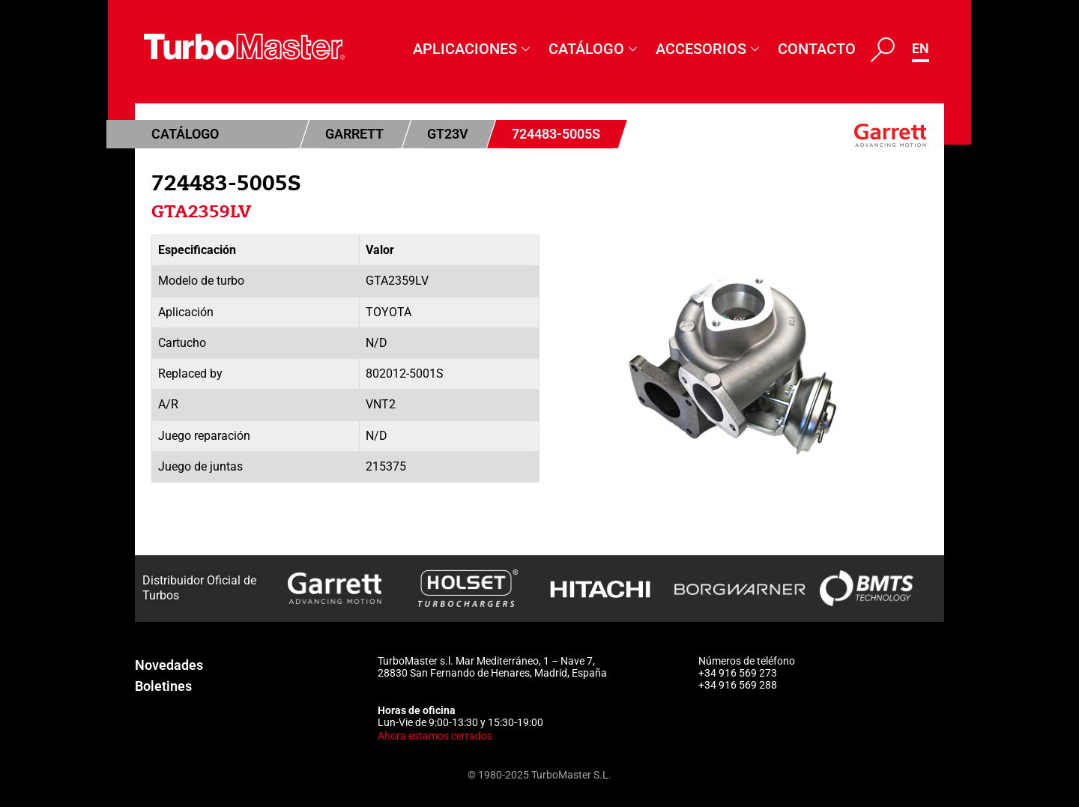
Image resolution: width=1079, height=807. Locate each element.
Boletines (163, 686)
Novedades (169, 665)
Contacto (817, 49)
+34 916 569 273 (737, 673)
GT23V (447, 134)
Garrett (354, 134)
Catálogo (594, 49)
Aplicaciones (473, 49)
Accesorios (709, 49)
